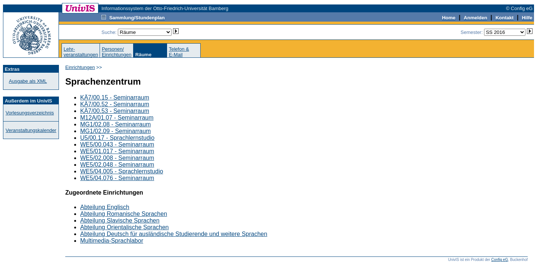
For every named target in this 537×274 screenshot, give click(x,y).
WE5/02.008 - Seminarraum (117, 158)
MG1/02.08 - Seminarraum (115, 124)
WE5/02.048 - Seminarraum (117, 164)
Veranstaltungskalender (31, 130)
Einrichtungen (80, 67)
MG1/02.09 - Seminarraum (115, 131)
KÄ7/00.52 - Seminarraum (114, 104)
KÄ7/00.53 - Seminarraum (114, 111)
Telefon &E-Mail (179, 51)
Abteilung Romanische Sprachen (123, 214)
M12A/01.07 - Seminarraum (117, 117)
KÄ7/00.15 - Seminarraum (114, 97)
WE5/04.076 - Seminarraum (117, 178)
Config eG (499, 260)
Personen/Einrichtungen (117, 51)
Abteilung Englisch (104, 207)
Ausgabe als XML (28, 81)
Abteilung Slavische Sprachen (120, 220)
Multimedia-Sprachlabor (111, 240)
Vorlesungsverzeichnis (30, 113)
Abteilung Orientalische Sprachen (124, 227)
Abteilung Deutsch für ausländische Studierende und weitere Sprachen (173, 234)
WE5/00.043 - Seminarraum (117, 144)
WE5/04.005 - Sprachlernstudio (121, 171)
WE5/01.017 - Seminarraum (117, 151)
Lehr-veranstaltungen (80, 51)
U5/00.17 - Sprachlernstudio (117, 138)
